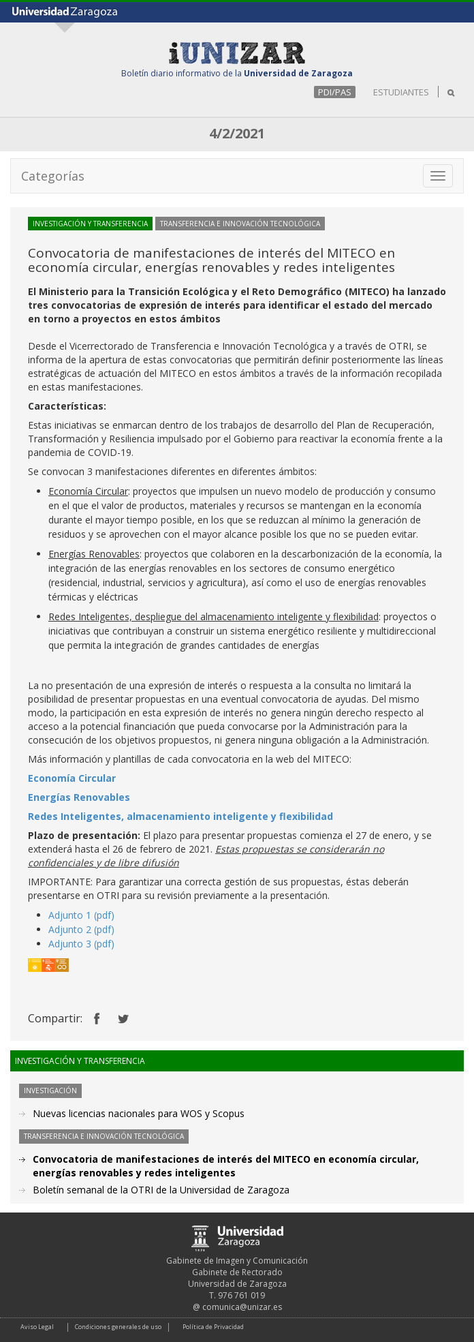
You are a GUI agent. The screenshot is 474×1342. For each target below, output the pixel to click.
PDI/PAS (334, 92)
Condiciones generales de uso (118, 1326)
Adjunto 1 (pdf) (81, 915)
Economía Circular (72, 778)
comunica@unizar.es (242, 1307)
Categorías (52, 176)
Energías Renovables (79, 797)
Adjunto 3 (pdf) (81, 943)
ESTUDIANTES (401, 92)
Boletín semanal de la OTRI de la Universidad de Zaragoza (161, 1189)
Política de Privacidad (213, 1326)
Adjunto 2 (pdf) (81, 929)
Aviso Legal (37, 1326)
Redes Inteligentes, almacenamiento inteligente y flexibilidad (180, 816)
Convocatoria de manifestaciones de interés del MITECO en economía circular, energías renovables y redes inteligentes (226, 1166)
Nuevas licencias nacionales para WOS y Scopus (138, 1113)
